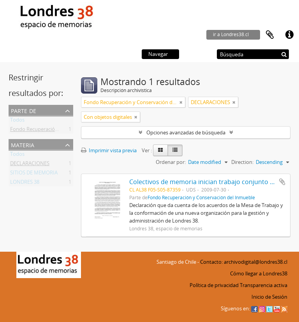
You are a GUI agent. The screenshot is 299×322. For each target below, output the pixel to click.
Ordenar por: (171, 161)
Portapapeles (270, 35)
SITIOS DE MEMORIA (34, 174)
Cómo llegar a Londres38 (258, 273)
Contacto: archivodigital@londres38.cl (243, 261)
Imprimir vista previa (109, 150)
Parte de (23, 110)
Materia (22, 144)
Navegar (158, 53)
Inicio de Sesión (269, 296)
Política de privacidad (214, 285)
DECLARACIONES (29, 164)
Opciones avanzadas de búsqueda (185, 132)
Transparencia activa (263, 285)
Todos (17, 121)
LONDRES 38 (24, 183)
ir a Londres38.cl (231, 34)
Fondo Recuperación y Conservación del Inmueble (201, 197)
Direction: (242, 161)
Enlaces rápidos (289, 35)
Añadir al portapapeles (282, 182)
